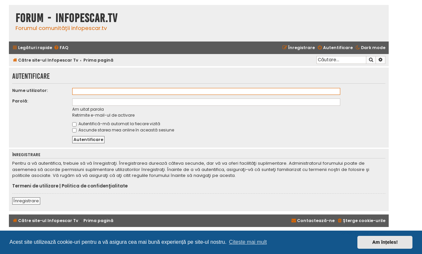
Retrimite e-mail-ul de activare (103, 115)
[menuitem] (61, 47)
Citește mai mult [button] (248, 242)
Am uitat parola (88, 109)
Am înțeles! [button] (385, 242)
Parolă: (20, 101)
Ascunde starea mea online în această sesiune (123, 130)
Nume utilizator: (30, 90)
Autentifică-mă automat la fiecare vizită (116, 124)
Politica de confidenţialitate (95, 186)
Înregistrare (26, 201)
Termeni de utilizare (35, 186)
